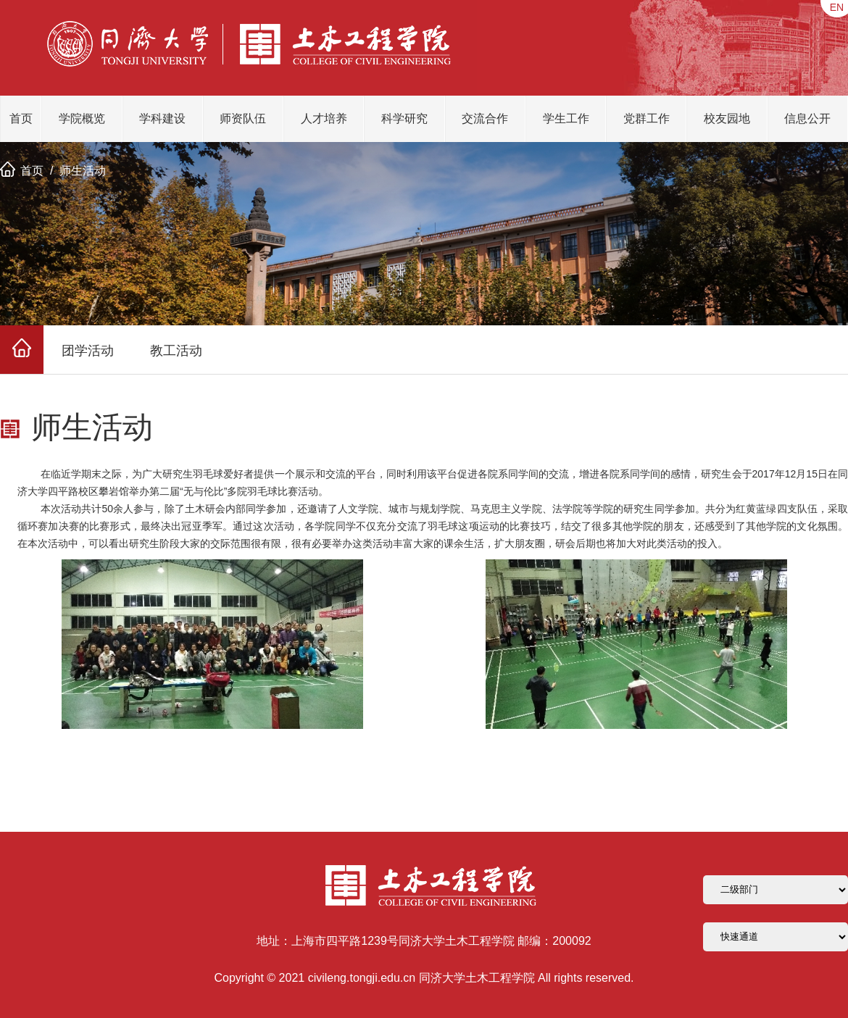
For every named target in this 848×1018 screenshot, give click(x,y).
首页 (21, 118)
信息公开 (807, 118)
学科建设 (162, 118)
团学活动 (88, 350)
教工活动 (176, 350)
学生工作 (566, 118)
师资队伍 (243, 118)
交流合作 (485, 118)
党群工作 (646, 118)
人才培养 (324, 118)
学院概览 (82, 118)
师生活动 (82, 170)
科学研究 (404, 118)
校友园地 (727, 118)
